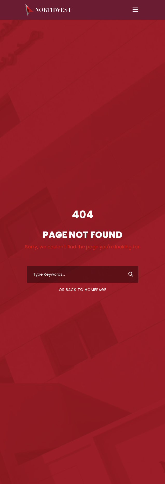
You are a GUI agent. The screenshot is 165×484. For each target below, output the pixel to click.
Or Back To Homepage (82, 289)
